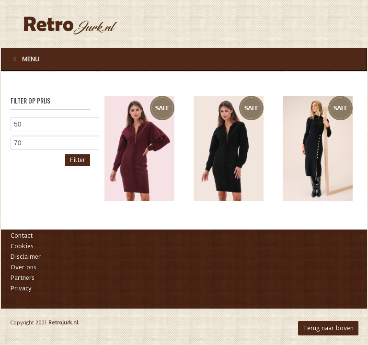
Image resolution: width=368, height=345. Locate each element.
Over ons (23, 267)
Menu (25, 59)
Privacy (21, 288)
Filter (77, 159)
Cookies (22, 246)
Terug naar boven (328, 328)
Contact (22, 235)
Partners (22, 277)
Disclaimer (26, 256)
